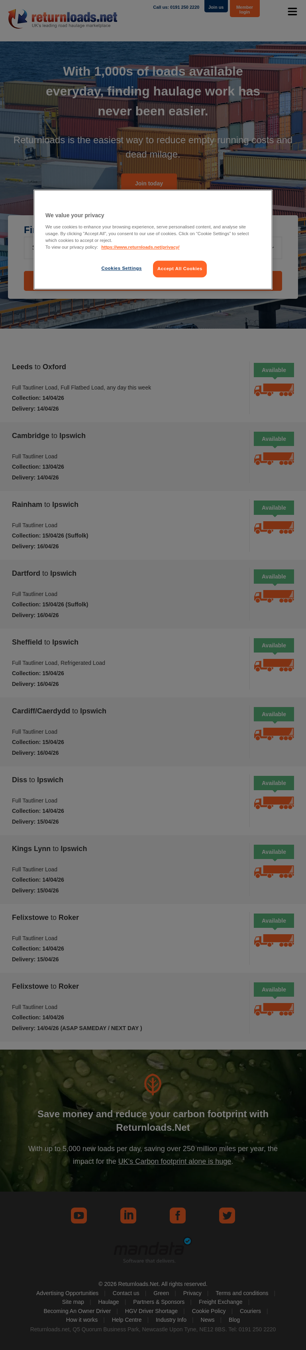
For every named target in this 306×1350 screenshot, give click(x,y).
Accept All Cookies (179, 268)
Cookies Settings (121, 268)
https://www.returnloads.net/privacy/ (140, 247)
